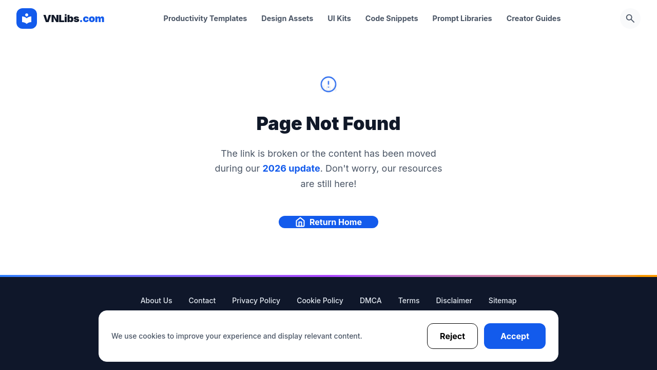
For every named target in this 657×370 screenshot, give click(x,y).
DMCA (371, 300)
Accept (514, 336)
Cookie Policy (320, 300)
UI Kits (339, 18)
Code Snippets (391, 18)
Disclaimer (454, 300)
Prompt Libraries (462, 18)
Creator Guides (534, 18)
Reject (452, 336)
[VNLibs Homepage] (60, 18)
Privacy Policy (256, 300)
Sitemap (502, 300)
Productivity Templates (205, 18)
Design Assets (287, 18)
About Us (156, 300)
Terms (409, 300)
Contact (202, 300)
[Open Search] (630, 18)
